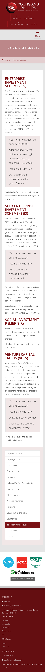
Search (33, 24)
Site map (5, 621)
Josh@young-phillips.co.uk (12, 660)
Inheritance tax (13, 489)
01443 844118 (29, 17)
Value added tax (13, 530)
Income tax (11, 477)
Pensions (11, 507)
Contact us (5, 646)
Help (3, 634)
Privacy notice (7, 631)
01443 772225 (16, 17)
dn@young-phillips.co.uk (18, 24)
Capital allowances (15, 453)
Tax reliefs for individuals (17, 524)
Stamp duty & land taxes (17, 513)
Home (4, 643)
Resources (7, 60)
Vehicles (10, 536)
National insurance (15, 501)
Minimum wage (13, 495)
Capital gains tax (14, 459)
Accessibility (6, 624)
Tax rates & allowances (19, 60)
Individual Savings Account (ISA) (20, 483)
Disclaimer (5, 627)
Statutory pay (12, 518)
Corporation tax (13, 471)
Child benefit (12, 465)
